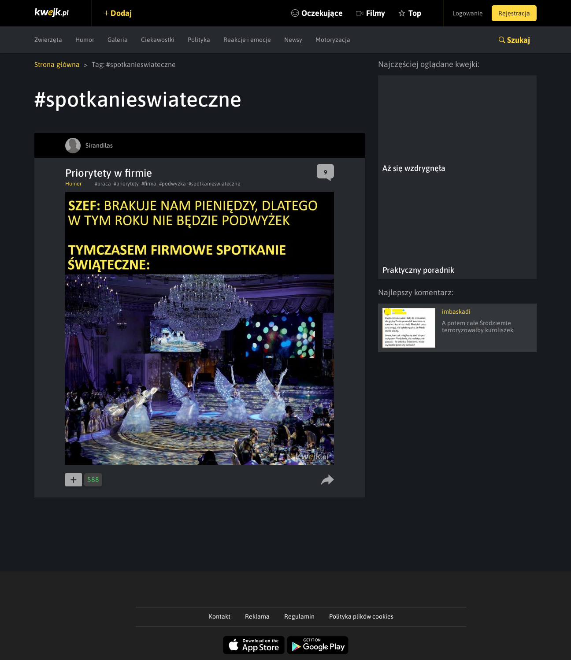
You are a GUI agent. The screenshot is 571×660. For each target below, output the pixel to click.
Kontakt (219, 616)
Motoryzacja (332, 39)
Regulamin (299, 616)
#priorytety (126, 184)
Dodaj (121, 13)
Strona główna (57, 64)
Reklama (257, 616)
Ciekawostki (157, 39)
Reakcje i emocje (247, 39)
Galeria (118, 39)
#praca (103, 184)
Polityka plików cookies (361, 616)
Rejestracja (514, 13)
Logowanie (467, 13)
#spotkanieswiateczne (214, 184)
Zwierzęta (48, 39)
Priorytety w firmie (108, 173)
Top (414, 13)
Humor (84, 39)
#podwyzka (172, 184)
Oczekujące (322, 13)
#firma (148, 184)
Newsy (293, 39)
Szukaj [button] (518, 39)
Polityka (199, 39)
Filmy (375, 13)
